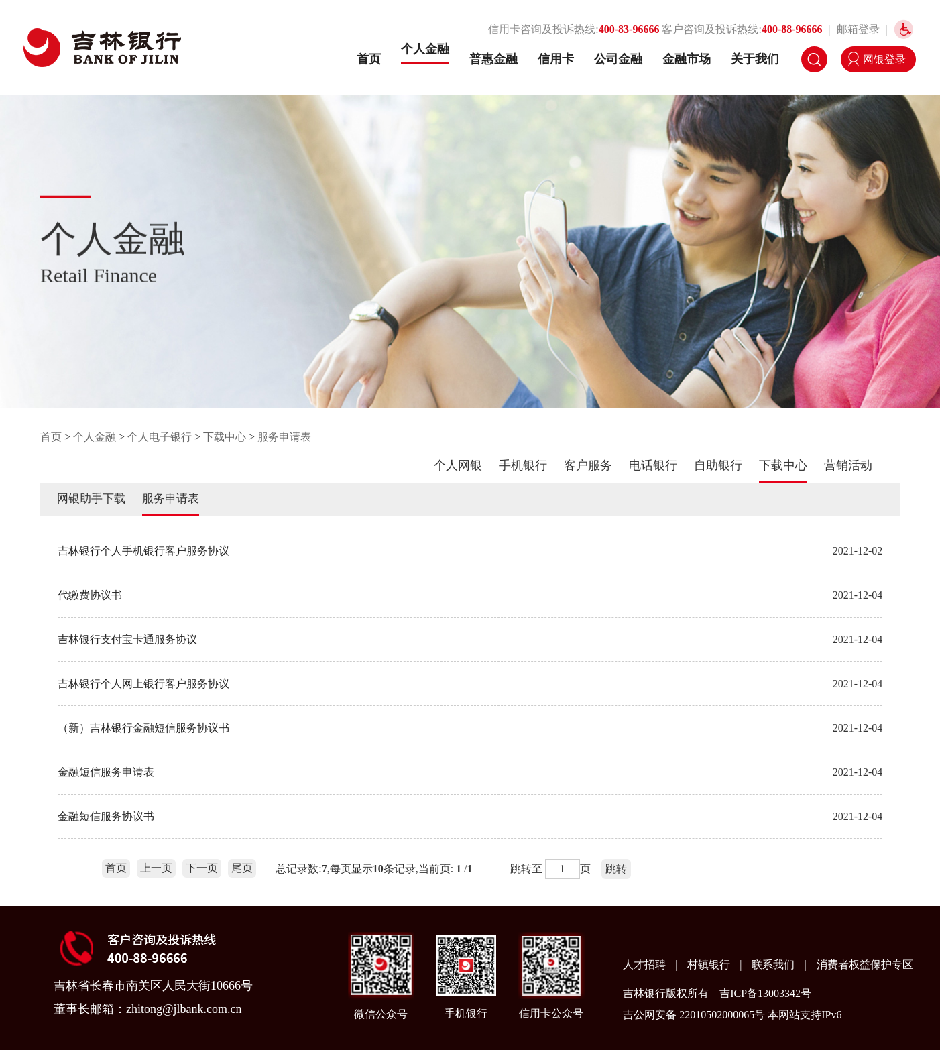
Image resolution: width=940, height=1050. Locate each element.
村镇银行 (710, 964)
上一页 (156, 868)
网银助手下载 (91, 498)
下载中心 (224, 437)
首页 (369, 59)
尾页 (242, 868)
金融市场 (686, 59)
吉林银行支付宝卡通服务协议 (127, 639)
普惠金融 (493, 59)
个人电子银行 (159, 437)
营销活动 (848, 465)
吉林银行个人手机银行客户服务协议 (143, 551)
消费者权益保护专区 (865, 964)
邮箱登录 (858, 29)
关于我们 (755, 59)
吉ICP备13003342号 (765, 993)
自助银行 (718, 465)
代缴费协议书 (90, 595)
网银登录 (884, 59)
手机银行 (523, 465)
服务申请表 (284, 437)
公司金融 (618, 59)
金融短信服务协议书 (106, 816)
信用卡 (556, 59)
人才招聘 (645, 964)
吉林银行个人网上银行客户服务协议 (143, 683)
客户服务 (588, 465)
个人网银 (458, 465)
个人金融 (425, 49)
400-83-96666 (629, 29)
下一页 (202, 868)
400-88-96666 (792, 29)
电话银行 (653, 465)
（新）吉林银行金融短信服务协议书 (143, 728)
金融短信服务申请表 (106, 772)
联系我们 (774, 964)
